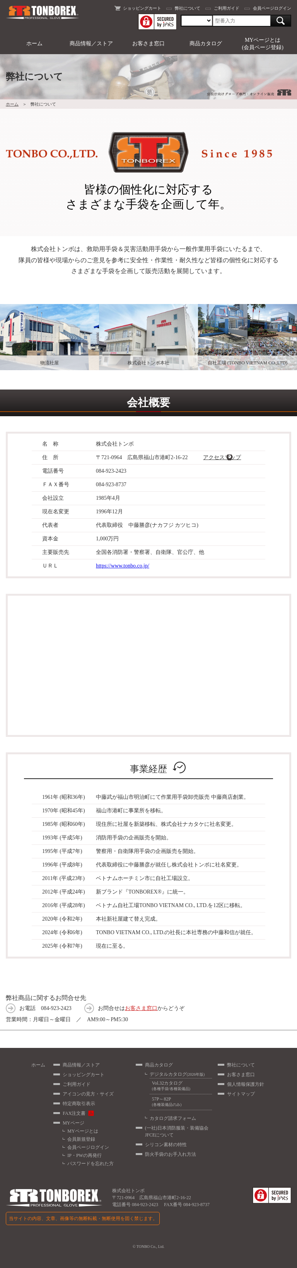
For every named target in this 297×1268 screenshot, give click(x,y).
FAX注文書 (74, 1113)
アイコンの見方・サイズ (88, 1094)
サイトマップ (241, 1094)
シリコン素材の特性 (166, 1144)
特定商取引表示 (79, 1103)
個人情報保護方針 (245, 1084)
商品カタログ (205, 43)
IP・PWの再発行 (84, 1155)
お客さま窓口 (148, 43)
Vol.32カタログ (181, 1086)
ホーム (34, 43)
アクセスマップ (222, 457)
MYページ (73, 1123)
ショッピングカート (142, 8)
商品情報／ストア (91, 43)
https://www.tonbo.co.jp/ (122, 566)
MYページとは (82, 1131)
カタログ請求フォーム (173, 1118)
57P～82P (181, 1101)
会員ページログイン (272, 8)
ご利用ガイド (226, 8)
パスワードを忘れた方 (90, 1163)
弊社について (187, 8)
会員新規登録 (81, 1139)
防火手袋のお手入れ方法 (170, 1154)
